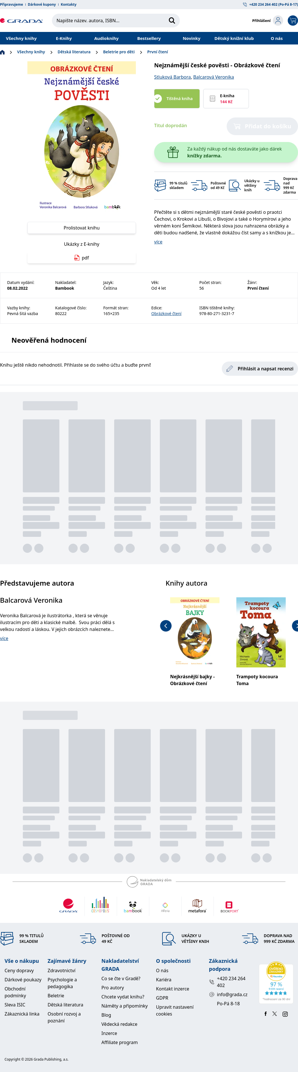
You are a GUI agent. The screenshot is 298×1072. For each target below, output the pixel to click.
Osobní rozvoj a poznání (64, 1017)
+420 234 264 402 (227, 981)
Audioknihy (106, 38)
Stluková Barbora (172, 77)
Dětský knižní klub (234, 38)
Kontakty (68, 4)
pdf (81, 257)
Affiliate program (119, 1042)
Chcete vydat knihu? (122, 997)
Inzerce (109, 1033)
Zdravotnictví (62, 970)
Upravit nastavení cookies (175, 1010)
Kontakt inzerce (172, 989)
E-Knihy (64, 38)
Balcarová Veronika (213, 77)
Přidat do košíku (262, 126)
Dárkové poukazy (23, 979)
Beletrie (56, 995)
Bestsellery (149, 38)
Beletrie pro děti (119, 51)
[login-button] (267, 20)
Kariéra (164, 979)
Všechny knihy (21, 38)
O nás (277, 38)
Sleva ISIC (15, 1005)
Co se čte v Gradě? (120, 978)
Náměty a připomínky (124, 1006)
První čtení (157, 51)
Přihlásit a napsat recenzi (259, 368)
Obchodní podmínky (15, 992)
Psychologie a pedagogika (62, 983)
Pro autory (112, 987)
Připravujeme (11, 4)
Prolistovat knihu (82, 228)
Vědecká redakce (119, 1024)
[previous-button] (166, 626)
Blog (106, 1015)
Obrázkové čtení (166, 313)
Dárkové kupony (42, 4)
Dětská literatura (74, 51)
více (158, 242)
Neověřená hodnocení (48, 340)
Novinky (191, 38)
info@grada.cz (228, 994)
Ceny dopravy (19, 970)
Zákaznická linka (22, 1014)
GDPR (162, 998)
